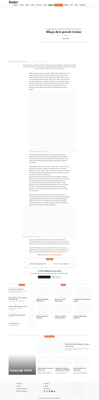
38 (19, 322)
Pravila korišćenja (21, 388)
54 (76, 342)
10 (85, 366)
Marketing (47, 388)
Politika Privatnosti (21, 391)
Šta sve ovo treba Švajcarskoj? (61, 264)
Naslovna (15, 5)
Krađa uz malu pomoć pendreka (80, 317)
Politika (22, 5)
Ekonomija (39, 5)
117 (47, 366)
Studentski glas (59, 5)
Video (50, 5)
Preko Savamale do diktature (42, 317)
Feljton (76, 5)
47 (20, 296)
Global (44, 5)
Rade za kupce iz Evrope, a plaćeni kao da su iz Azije (18, 298)
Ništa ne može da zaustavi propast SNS (45, 369)
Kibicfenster (83, 5)
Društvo (27, 5)
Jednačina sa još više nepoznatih (79, 369)
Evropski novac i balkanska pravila (81, 300)
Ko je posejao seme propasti (16, 289)
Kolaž (71, 5)
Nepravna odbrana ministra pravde (18, 306)
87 (20, 287)
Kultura (33, 5)
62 (19, 304)
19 (84, 297)
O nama (18, 386)
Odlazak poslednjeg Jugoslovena (38, 264)
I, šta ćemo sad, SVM (14, 323)
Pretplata (46, 383)
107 (20, 372)
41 (84, 314)
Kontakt (46, 386)
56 (65, 297)
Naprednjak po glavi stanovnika (17, 315)
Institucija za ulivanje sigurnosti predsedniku (62, 369)
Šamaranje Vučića (21, 370)
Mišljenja (66, 5)
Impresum (19, 383)
